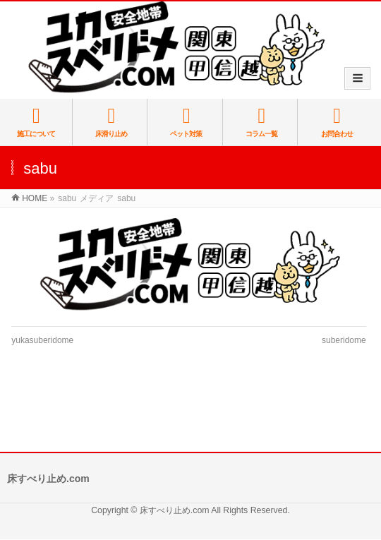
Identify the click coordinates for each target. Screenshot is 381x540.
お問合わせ (337, 122)
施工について (36, 122)
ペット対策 (186, 122)
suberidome (344, 340)
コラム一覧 (261, 122)
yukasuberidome (42, 340)
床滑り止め (110, 122)
